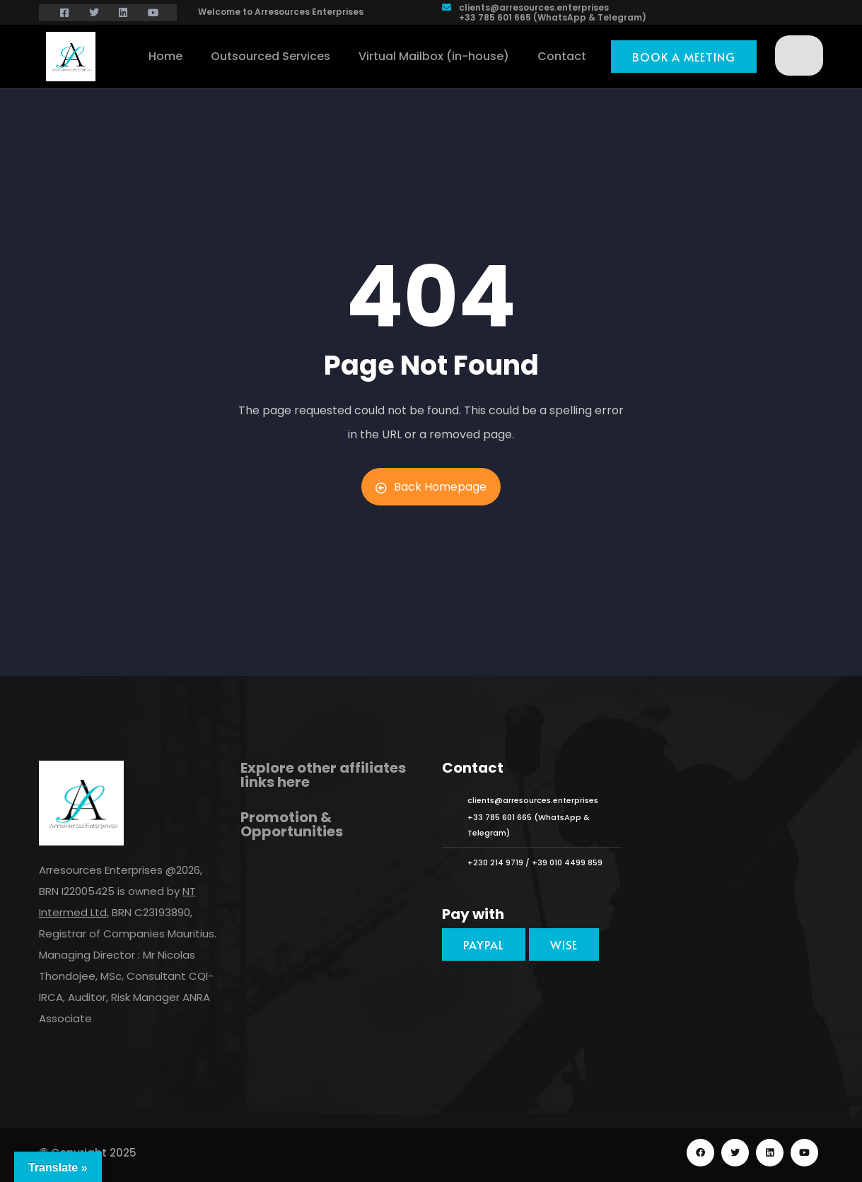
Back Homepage (431, 487)
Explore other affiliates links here (323, 775)
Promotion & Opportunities (291, 824)
